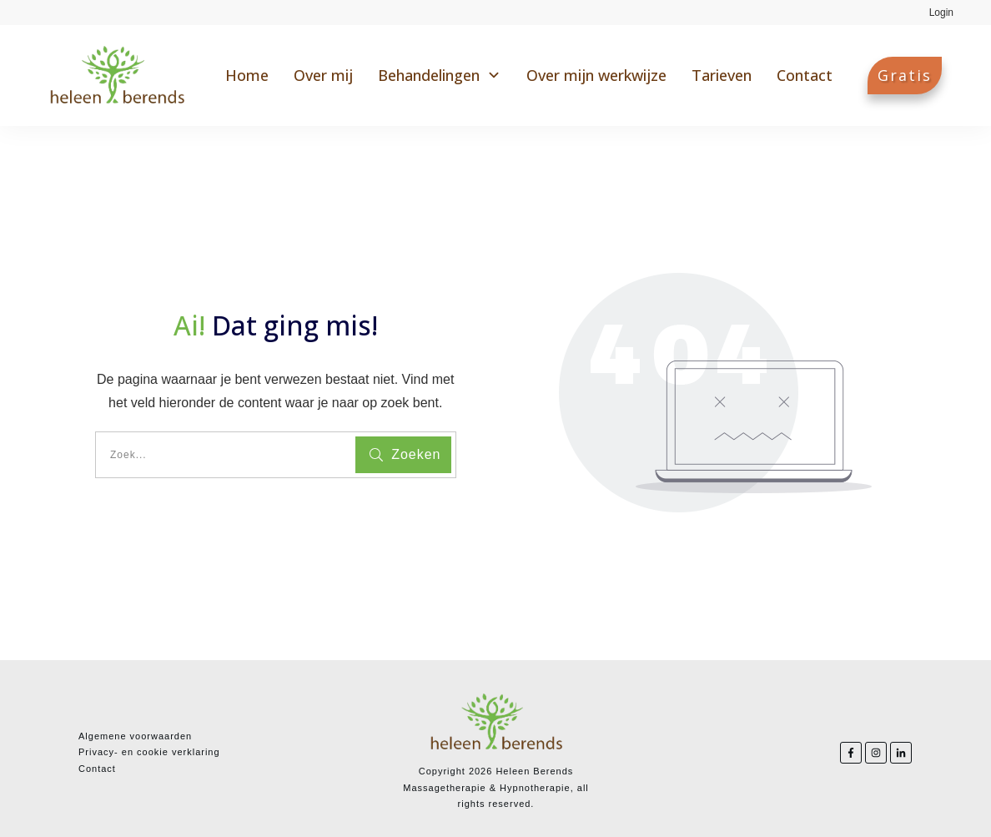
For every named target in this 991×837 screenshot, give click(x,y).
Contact (97, 769)
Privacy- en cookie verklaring (149, 752)
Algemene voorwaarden (135, 736)
